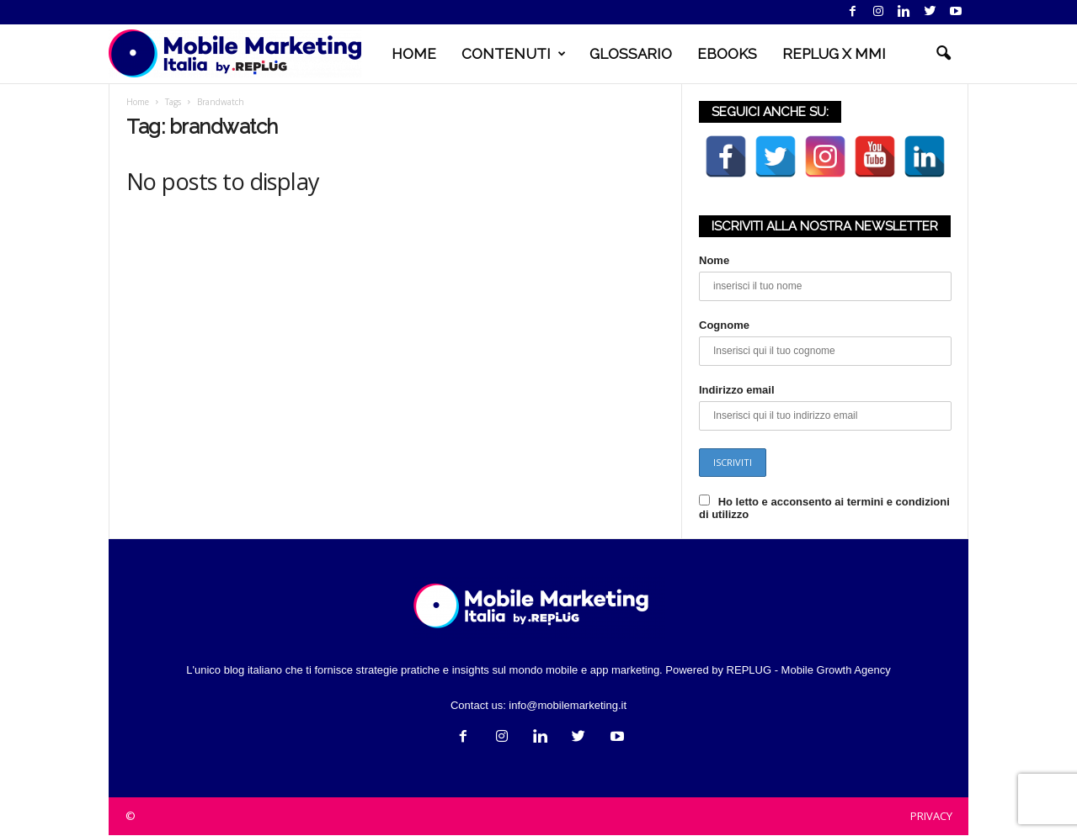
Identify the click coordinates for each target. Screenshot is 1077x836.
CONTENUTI (513, 53)
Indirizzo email (737, 390)
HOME (414, 53)
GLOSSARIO (630, 53)
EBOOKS (727, 53)
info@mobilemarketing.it (567, 705)
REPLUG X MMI (834, 53)
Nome (714, 260)
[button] (943, 53)
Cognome (724, 325)
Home (137, 102)
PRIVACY (931, 815)
